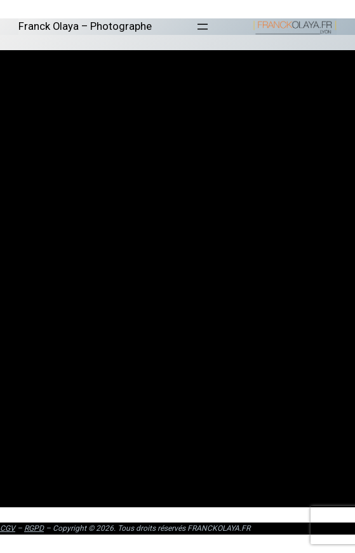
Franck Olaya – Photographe (85, 26)
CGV (7, 528)
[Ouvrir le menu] (202, 26)
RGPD (34, 528)
